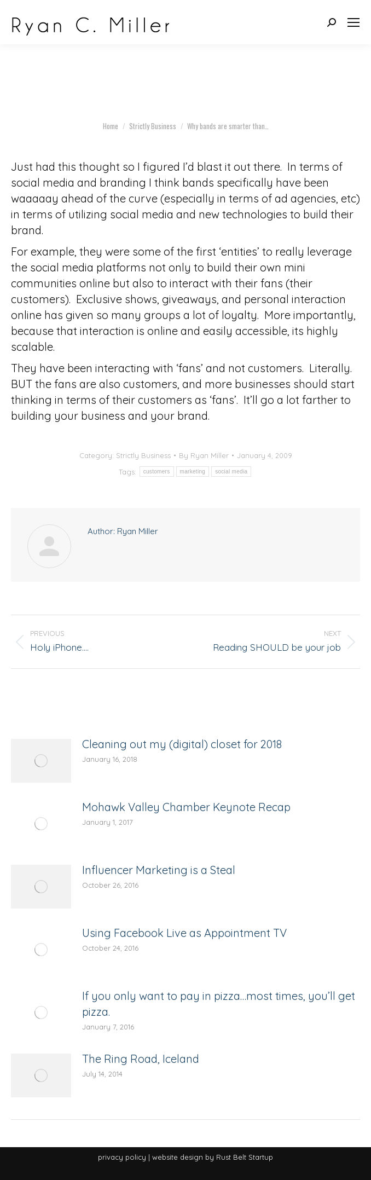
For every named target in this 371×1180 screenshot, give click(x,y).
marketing (193, 471)
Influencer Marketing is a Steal (158, 870)
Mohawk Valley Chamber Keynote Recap (186, 807)
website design (177, 1157)
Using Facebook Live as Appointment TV (184, 933)
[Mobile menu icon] (353, 22)
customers (156, 471)
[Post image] (41, 761)
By (204, 455)
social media (231, 471)
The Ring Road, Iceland (140, 1059)
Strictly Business (143, 455)
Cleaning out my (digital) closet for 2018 (182, 744)
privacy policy (122, 1157)
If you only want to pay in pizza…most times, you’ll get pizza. (218, 1004)
